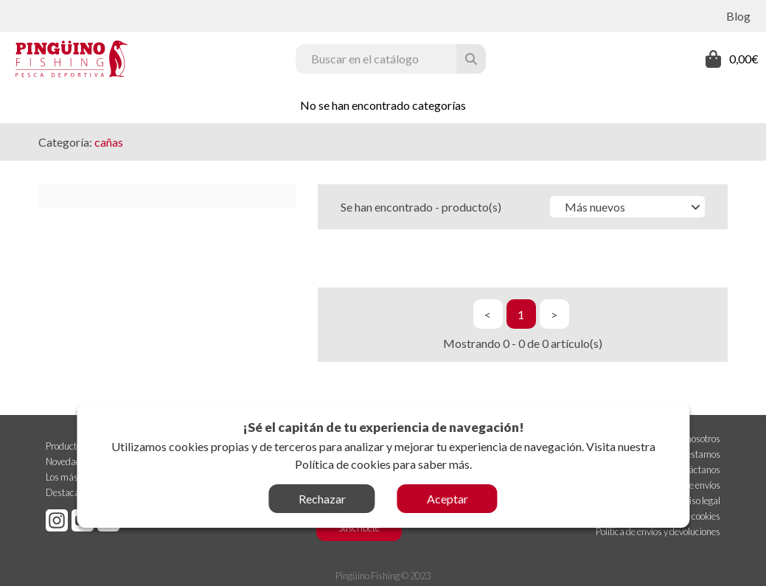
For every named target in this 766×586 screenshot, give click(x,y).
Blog (738, 16)
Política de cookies (343, 464)
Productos (66, 444)
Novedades (68, 460)
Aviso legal (699, 499)
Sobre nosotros (691, 437)
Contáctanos (694, 468)
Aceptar (447, 499)
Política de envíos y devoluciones (658, 530)
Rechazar (322, 499)
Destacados (70, 491)
